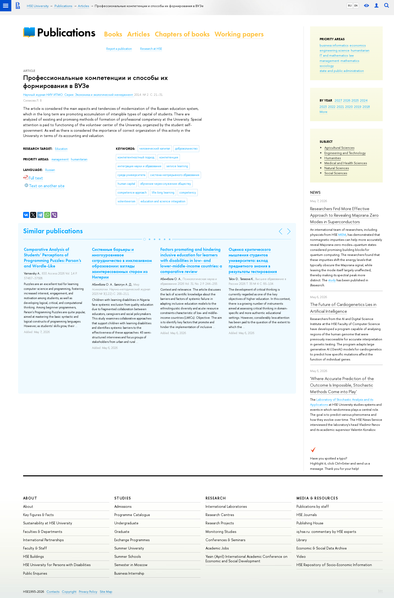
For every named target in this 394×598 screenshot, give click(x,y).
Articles (138, 34)
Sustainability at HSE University (47, 523)
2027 (338, 100)
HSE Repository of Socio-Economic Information (334, 564)
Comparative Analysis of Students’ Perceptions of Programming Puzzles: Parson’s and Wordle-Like (52, 258)
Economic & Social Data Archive (322, 548)
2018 (366, 106)
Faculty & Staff (35, 548)
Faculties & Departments (42, 531)
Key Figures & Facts (38, 514)
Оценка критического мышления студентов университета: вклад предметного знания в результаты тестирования (253, 260)
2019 (357, 106)
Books (113, 34)
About (30, 498)
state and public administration (342, 70)
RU (350, 5)
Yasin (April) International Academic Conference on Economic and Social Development (246, 558)
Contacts (52, 591)
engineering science (335, 50)
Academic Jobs (217, 548)
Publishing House (310, 523)
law (351, 55)
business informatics (334, 45)
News (315, 192)
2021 (340, 106)
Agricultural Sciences (339, 147)
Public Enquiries (35, 573)
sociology (327, 65)
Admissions (122, 506)
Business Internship (129, 573)
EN (356, 5)
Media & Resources (317, 498)
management (329, 60)
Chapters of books (182, 34)
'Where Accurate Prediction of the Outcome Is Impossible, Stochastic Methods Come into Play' (342, 385)
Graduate (121, 531)
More (323, 111)
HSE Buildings (33, 556)
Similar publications (53, 230)
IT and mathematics (334, 55)
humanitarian (360, 50)
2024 (364, 100)
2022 (331, 106)
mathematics (349, 60)
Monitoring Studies (221, 531)
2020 (349, 106)
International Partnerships (43, 539)
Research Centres (220, 514)
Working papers (239, 34)
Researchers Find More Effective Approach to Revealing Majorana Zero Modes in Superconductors (344, 215)
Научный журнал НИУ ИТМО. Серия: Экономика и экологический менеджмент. (78, 95)
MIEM (342, 234)
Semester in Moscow (130, 564)
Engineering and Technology (345, 153)
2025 (355, 100)
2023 (323, 106)
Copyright (69, 591)
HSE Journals (307, 514)
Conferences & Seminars (225, 539)
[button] (144, 239)
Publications (66, 32)
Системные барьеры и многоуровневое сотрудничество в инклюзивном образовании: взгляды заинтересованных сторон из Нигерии (122, 263)
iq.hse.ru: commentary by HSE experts (326, 531)
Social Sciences (335, 173)
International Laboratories (226, 506)
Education (61, 149)
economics (358, 45)
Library (302, 539)
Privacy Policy (88, 591)
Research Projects (220, 523)
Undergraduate (126, 523)
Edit (380, 590)
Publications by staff (313, 506)
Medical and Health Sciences (345, 163)
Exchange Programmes (132, 539)
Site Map (106, 591)
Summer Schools (127, 556)
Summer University (129, 548)
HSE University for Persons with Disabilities (56, 564)
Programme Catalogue (132, 514)
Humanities (332, 158)
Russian (50, 170)
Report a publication (119, 49)
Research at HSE (151, 49)
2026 (346, 100)
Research (216, 498)
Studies (122, 498)
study (332, 280)
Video (301, 556)
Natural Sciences (336, 168)
